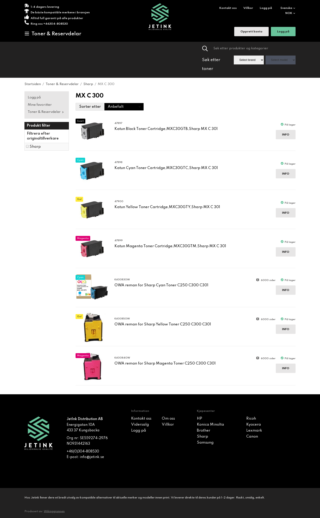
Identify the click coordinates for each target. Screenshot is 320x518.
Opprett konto (251, 32)
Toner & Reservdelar (52, 33)
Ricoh (251, 418)
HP (199, 418)
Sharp (35, 147)
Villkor (248, 8)
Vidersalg (140, 424)
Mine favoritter (40, 105)
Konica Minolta (210, 424)
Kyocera (253, 424)
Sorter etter (90, 107)
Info (285, 134)
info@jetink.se (92, 457)
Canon (252, 436)
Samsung (205, 442)
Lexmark (254, 430)
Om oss (168, 418)
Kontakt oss (228, 8)
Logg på (266, 8)
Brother (203, 430)
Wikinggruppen (54, 511)
